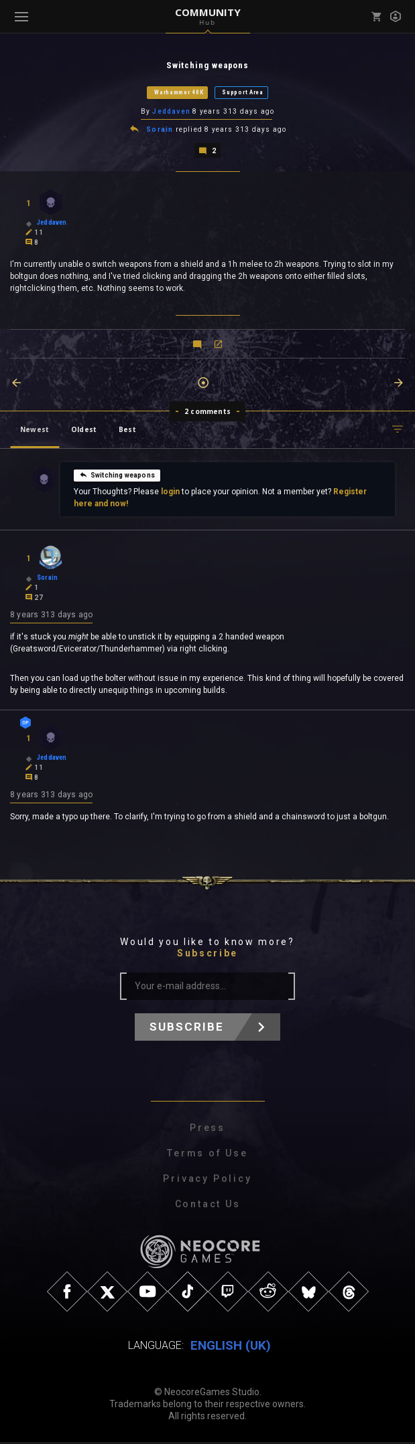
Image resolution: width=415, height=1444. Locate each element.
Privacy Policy (207, 1181)
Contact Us (208, 1206)
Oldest (84, 430)
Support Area (242, 93)
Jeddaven (171, 112)
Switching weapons (117, 476)
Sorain (159, 130)
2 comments (207, 412)
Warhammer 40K (178, 93)
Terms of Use (207, 1155)
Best (127, 430)
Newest (34, 430)
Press (207, 1130)
